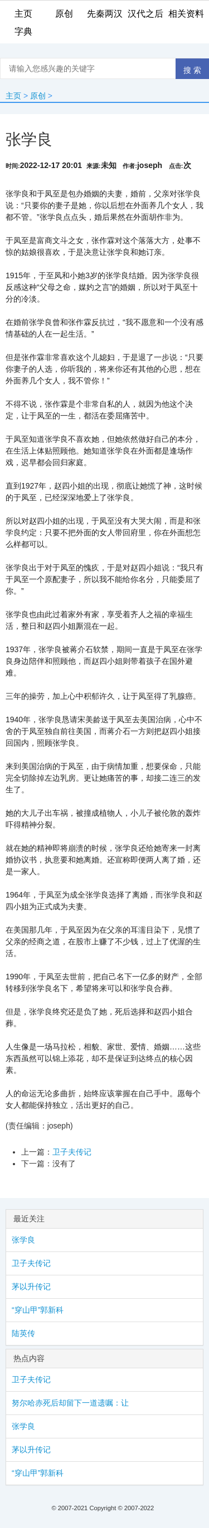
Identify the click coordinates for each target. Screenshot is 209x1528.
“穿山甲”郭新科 (38, 1309)
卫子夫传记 (71, 1151)
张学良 (23, 1239)
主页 (13, 95)
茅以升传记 (31, 1286)
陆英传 (23, 1333)
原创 (38, 95)
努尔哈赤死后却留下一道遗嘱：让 (70, 1402)
